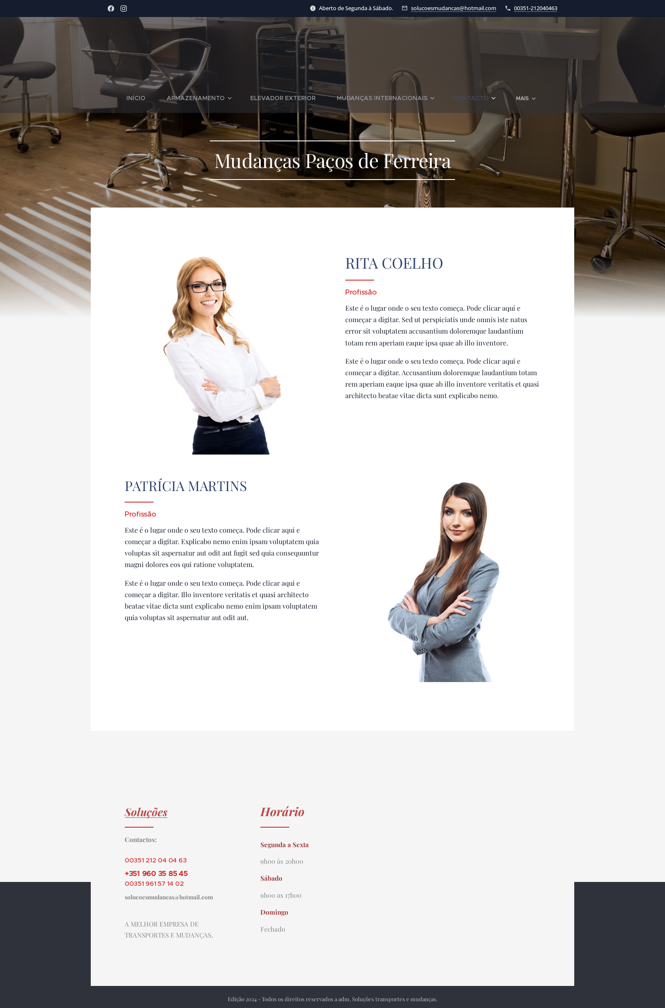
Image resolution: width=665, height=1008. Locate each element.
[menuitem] (122, 98)
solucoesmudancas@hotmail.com (453, 8)
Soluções (146, 811)
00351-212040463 (535, 8)
